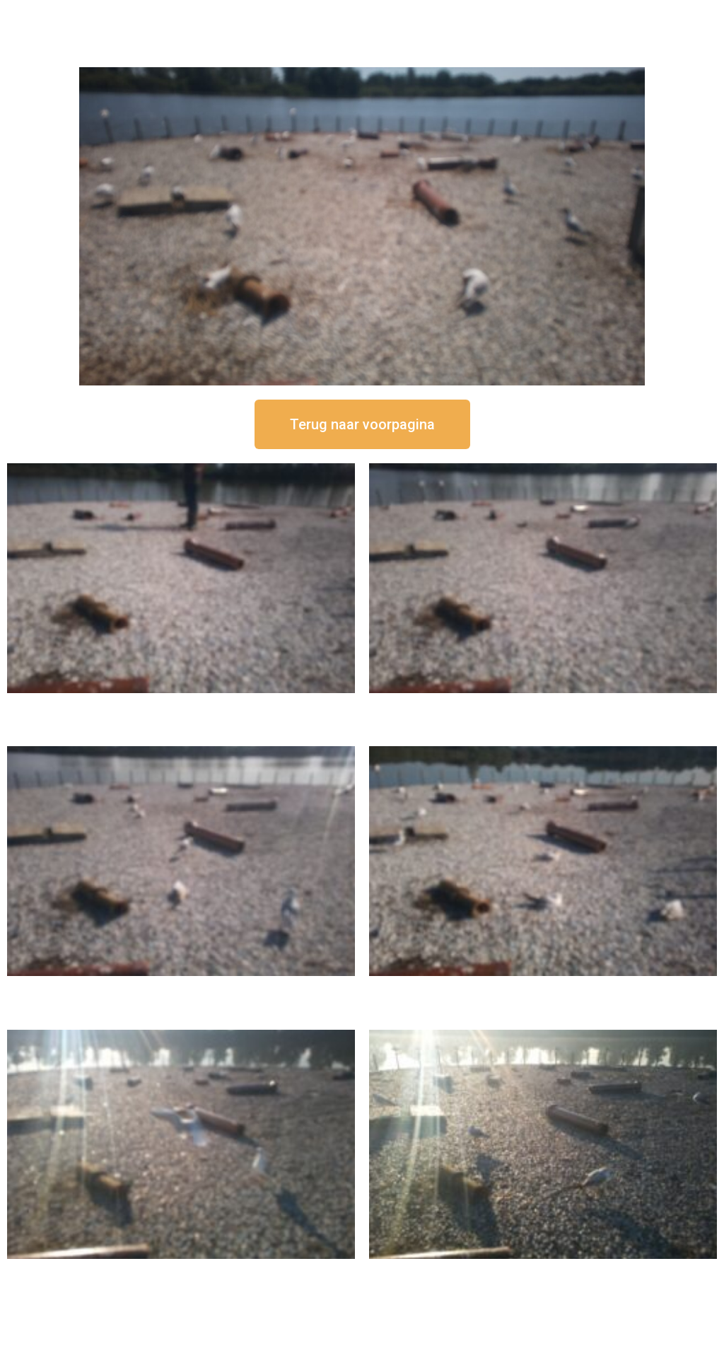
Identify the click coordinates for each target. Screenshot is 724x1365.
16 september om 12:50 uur (181, 704)
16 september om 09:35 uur (181, 1270)
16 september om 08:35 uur (543, 1270)
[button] (362, 424)
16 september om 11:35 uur (181, 987)
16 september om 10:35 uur (543, 987)
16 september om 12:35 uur (543, 704)
